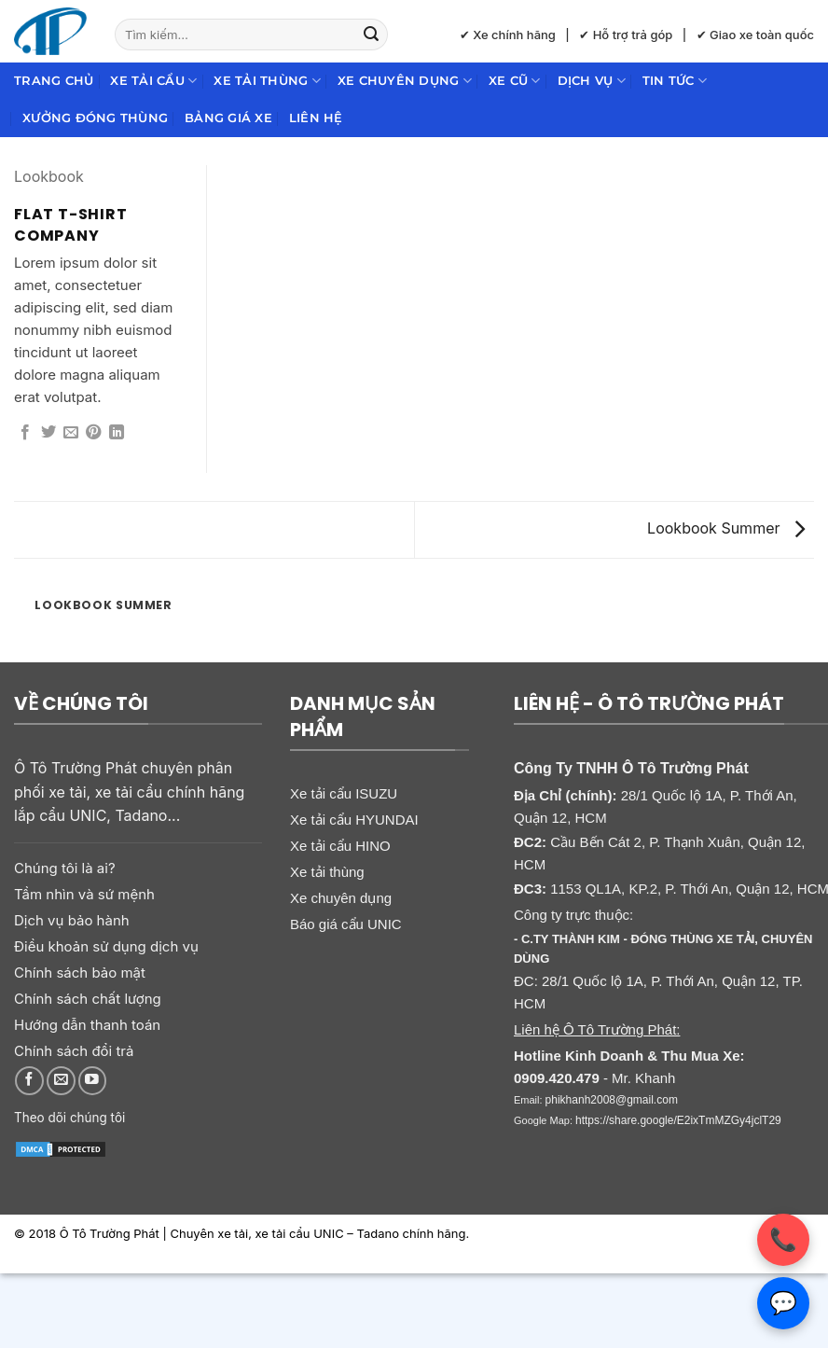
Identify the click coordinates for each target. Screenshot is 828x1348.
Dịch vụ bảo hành (72, 920)
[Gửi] (371, 34)
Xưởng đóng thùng (95, 118)
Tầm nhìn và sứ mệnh (84, 894)
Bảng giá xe (228, 118)
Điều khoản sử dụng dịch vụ (106, 946)
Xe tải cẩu (153, 81)
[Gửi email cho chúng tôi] (61, 1080)
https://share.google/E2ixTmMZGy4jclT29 (678, 1120)
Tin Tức (674, 81)
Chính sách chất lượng (87, 999)
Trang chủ (53, 81)
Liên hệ (316, 118)
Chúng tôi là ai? (65, 868)
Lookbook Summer (726, 528)
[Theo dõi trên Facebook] (29, 1080)
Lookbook (49, 176)
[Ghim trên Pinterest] (93, 432)
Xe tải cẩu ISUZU (343, 793)
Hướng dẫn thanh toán (87, 1025)
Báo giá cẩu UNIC (346, 924)
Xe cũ (515, 81)
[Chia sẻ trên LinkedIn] (116, 432)
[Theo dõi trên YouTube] (92, 1080)
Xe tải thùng (267, 81)
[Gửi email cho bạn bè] (70, 432)
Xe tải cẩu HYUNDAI (354, 819)
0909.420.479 (557, 1078)
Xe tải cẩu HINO (340, 846)
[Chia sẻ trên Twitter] (48, 432)
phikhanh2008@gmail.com (611, 1099)
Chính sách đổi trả (73, 1051)
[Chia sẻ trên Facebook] (25, 432)
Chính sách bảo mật (79, 972)
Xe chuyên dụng (405, 81)
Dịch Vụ (592, 81)
